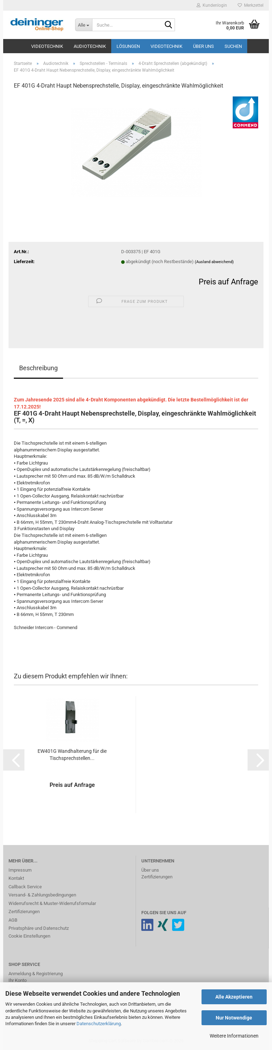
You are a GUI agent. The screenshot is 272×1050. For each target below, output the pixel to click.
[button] (13, 760)
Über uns (203, 46)
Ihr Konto (17, 980)
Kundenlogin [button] (212, 5)
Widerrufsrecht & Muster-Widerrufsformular (52, 903)
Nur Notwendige (234, 1018)
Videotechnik (47, 46)
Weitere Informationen (234, 1036)
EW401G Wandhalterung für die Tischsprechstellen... (72, 754)
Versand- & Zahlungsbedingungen (42, 895)
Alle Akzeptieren (234, 997)
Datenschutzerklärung (98, 1023)
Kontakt (16, 878)
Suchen (233, 46)
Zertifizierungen (24, 911)
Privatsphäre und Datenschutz (38, 928)
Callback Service (25, 886)
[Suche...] (83, 24)
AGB (12, 920)
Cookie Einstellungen (29, 936)
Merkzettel (251, 5)
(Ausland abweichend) (214, 262)
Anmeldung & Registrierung (35, 973)
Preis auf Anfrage (228, 281)
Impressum (20, 870)
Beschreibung (38, 368)
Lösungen (128, 46)
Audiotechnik (90, 46)
